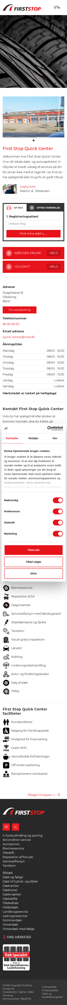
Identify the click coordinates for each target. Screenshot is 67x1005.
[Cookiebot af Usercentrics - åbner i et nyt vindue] (48, 428)
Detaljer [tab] (34, 438)
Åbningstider (12, 344)
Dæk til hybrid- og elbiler (20, 881)
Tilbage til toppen (43, 795)
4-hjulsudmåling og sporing (23, 835)
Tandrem (9, 865)
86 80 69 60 (11, 324)
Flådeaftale (10, 903)
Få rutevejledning (20, 309)
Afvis (33, 573)
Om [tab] (55, 438)
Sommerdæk (12, 920)
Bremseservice (13, 848)
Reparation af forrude (18, 857)
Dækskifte (10, 898)
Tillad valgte (33, 561)
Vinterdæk (10, 924)
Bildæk (8, 873)
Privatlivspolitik (50, 990)
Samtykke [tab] (12, 438)
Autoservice (11, 844)
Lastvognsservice (15, 916)
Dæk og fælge (13, 877)
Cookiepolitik (49, 987)
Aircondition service (17, 840)
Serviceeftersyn (14, 861)
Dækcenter (11, 886)
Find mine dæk (33, 233)
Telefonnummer (15, 318)
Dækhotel (10, 890)
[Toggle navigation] (57, 7)
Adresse (9, 287)
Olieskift (8, 852)
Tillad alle (33, 549)
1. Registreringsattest (22, 216)
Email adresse (13, 331)
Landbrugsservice (15, 911)
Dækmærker (12, 894)
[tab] (15, 208)
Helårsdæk (10, 907)
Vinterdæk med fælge (18, 929)
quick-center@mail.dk (19, 337)
